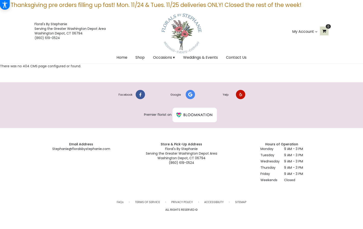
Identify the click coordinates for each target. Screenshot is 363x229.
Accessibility (214, 202)
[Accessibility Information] (5, 5)
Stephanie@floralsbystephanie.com (81, 149)
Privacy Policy (182, 202)
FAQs (120, 202)
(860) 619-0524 (47, 38)
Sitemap (240, 202)
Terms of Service (147, 202)
